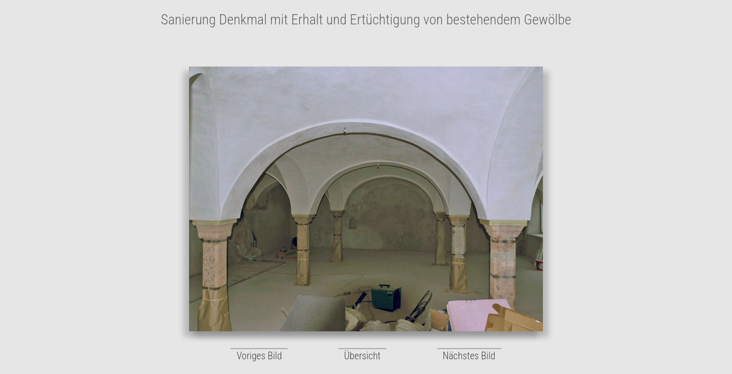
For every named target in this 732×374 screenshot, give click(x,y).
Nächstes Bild (469, 356)
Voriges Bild (259, 356)
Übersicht (362, 356)
